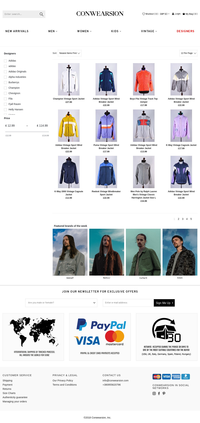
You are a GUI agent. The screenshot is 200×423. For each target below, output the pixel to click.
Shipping (7, 380)
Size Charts (9, 393)
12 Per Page (187, 53)
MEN (53, 31)
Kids (116, 31)
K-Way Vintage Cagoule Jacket (181, 145)
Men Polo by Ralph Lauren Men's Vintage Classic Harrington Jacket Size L (144, 194)
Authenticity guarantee (15, 397)
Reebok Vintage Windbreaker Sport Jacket (106, 193)
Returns (7, 389)
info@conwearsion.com (116, 380)
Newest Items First (68, 53)
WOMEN (84, 31)
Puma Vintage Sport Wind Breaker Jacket (106, 147)
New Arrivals (17, 31)
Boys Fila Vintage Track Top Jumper (144, 100)
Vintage (149, 31)
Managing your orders (15, 401)
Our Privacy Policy (63, 380)
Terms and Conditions (65, 384)
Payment (7, 384)
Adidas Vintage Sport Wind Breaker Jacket (106, 100)
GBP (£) (165, 14)
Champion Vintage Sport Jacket (69, 99)
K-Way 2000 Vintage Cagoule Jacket (68, 193)
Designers (186, 31)
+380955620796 (112, 384)
